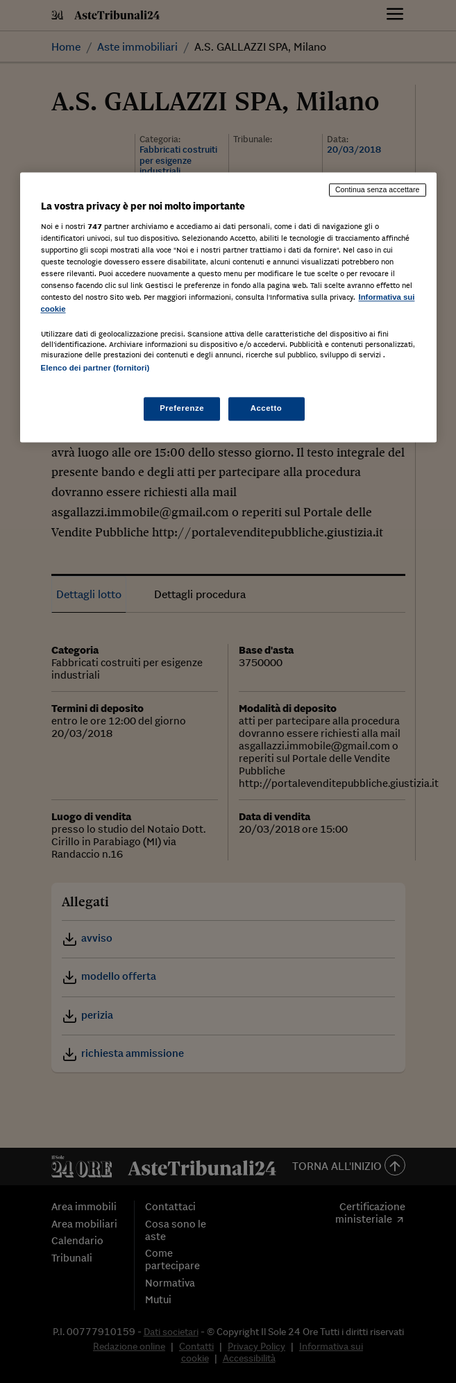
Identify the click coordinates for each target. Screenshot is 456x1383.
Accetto (266, 409)
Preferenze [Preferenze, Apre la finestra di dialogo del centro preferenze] (182, 409)
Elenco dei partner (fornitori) (95, 368)
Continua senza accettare (377, 189)
